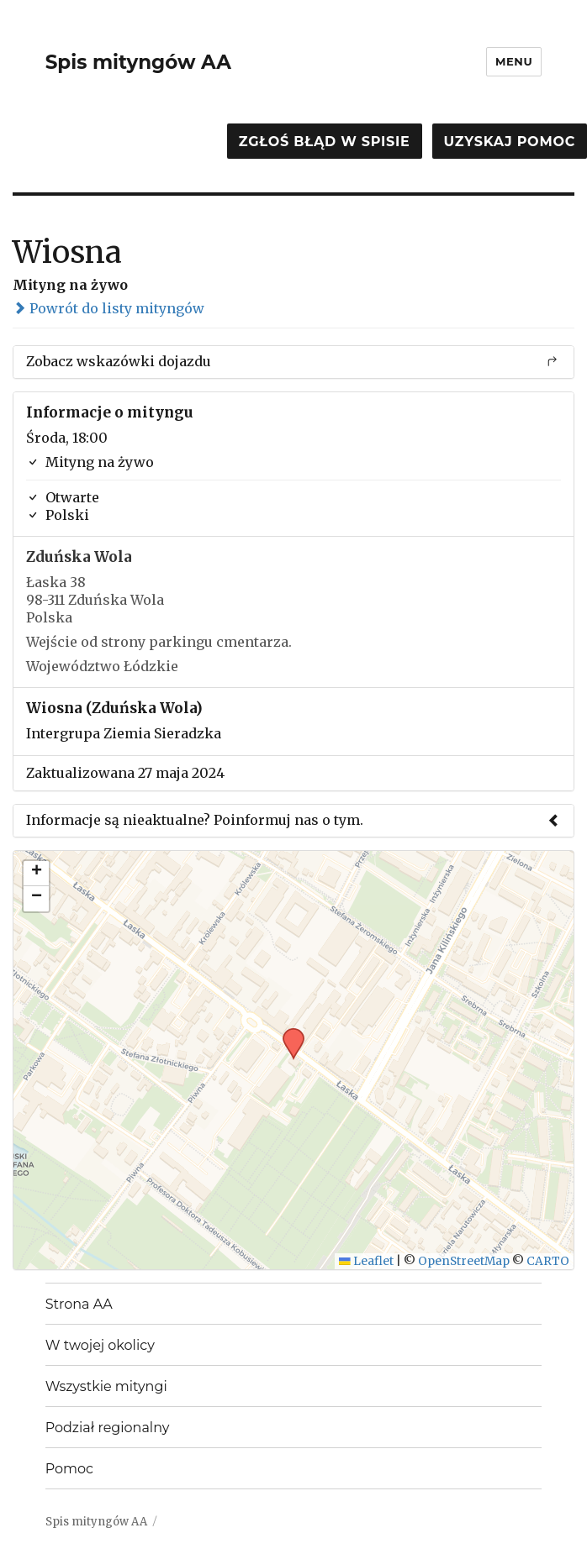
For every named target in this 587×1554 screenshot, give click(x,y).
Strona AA (79, 1304)
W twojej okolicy (100, 1345)
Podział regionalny (107, 1428)
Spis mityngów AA (138, 62)
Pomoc (69, 1469)
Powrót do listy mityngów (108, 308)
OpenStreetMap (464, 1261)
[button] (288, 1033)
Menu (513, 61)
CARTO (547, 1261)
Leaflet (366, 1261)
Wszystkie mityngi (106, 1386)
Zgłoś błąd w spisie (324, 142)
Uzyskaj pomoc (509, 142)
